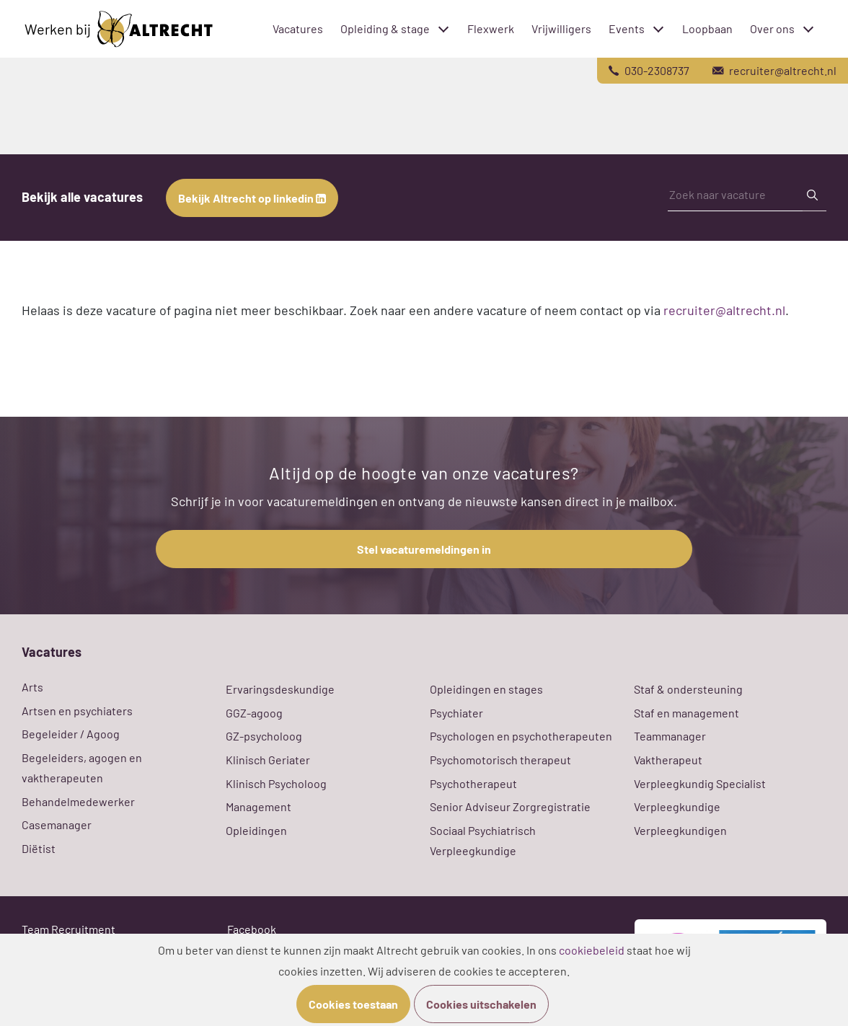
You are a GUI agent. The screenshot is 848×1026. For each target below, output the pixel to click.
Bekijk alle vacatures (82, 197)
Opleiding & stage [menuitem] (385, 28)
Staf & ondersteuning (688, 689)
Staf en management (686, 713)
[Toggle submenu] (443, 29)
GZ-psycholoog (264, 736)
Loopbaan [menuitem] (707, 28)
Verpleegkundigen (680, 830)
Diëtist (39, 848)
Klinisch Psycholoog (276, 783)
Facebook (251, 929)
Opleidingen (256, 830)
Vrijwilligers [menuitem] (561, 28)
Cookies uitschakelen (481, 1004)
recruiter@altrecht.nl (724, 310)
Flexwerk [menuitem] (490, 28)
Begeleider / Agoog (71, 733)
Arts (32, 687)
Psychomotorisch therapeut (500, 759)
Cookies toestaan (353, 1004)
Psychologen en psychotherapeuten (521, 736)
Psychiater (456, 713)
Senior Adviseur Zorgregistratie (510, 806)
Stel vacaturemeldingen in (424, 549)
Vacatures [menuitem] (298, 28)
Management (258, 806)
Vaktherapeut (668, 759)
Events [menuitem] (627, 28)
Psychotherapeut (473, 783)
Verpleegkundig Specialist (700, 783)
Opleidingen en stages (486, 689)
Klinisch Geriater (268, 759)
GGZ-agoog (254, 713)
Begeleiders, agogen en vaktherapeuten (82, 767)
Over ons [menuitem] (772, 28)
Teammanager (670, 736)
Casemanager (57, 824)
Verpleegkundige (677, 806)
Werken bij (119, 29)
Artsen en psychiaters (77, 710)
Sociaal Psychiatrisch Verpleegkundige (483, 840)
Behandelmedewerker (78, 801)
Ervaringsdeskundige (280, 689)
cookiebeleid (591, 950)
